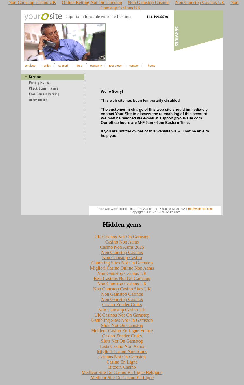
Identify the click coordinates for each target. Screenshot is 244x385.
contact (133, 65)
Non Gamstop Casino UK (122, 309)
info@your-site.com (200, 208)
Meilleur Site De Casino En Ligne (122, 377)
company (96, 65)
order (47, 65)
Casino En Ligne (122, 361)
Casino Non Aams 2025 (122, 247)
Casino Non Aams (122, 241)
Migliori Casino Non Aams (122, 351)
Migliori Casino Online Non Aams (122, 268)
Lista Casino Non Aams (122, 346)
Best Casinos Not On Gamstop (122, 278)
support (63, 65)
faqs (79, 65)
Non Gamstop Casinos (122, 252)
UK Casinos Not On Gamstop (121, 236)
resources (115, 65)
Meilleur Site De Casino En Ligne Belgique (122, 372)
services (30, 65)
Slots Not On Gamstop (122, 325)
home (151, 65)
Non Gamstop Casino (122, 257)
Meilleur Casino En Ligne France (122, 330)
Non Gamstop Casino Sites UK (122, 288)
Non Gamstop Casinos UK (122, 273)
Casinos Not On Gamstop (122, 356)
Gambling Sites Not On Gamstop (122, 262)
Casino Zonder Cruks (122, 304)
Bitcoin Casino (122, 367)
